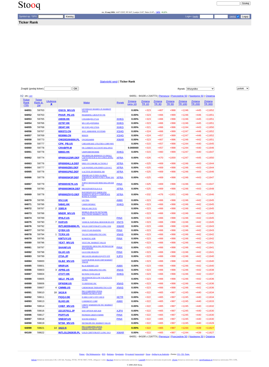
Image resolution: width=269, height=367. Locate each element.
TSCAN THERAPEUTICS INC (94, 234)
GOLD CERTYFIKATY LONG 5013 (96, 333)
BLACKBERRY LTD (90, 266)
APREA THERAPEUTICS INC (94, 270)
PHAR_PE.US (66, 114)
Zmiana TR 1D (145, 102)
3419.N (62, 292)
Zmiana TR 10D (182, 102)
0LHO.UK (63, 301)
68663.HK (64, 151)
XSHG (120, 131)
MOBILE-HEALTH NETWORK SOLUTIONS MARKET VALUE (95, 213)
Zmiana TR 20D (195, 102)
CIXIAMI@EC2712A (90, 119)
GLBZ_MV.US (66, 261)
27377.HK (64, 274)
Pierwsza (164, 95)
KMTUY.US (64, 238)
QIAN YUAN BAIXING (91, 230)
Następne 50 (196, 95)
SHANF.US (64, 247)
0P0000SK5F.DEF (68, 177)
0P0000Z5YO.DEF (68, 194)
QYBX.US (64, 230)
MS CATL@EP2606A (90, 123)
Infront (34, 360)
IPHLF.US (64, 218)
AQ (22, 95)
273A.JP (63, 256)
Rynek (120, 102)
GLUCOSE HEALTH (90, 252)
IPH (83, 218)
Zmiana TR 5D (170, 102)
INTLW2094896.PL (69, 226)
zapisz (233, 16)
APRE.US (64, 269)
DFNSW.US (65, 283)
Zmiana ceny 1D (132, 102)
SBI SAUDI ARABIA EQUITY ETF (96, 256)
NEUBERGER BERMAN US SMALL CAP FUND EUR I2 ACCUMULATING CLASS (97, 158)
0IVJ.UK (63, 200)
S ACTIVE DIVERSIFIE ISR (93, 172)
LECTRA (85, 200)
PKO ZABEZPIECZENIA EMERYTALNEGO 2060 (92, 328)
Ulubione (51, 102)
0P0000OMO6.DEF (69, 188)
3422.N (62, 327)
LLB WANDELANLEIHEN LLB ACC (97, 168)
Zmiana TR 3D (158, 102)
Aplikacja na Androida (160, 354)
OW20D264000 (88, 140)
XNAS (120, 234)
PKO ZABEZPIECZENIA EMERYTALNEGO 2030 (92, 292)
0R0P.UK (63, 265)
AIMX (120, 200)
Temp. (187, 354)
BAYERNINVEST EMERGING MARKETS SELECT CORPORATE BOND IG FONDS (96, 194)
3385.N (62, 208)
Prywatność (129, 354)
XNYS (120, 222)
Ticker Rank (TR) (26, 102)
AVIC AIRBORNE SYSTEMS (94, 131)
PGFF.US (63, 314)
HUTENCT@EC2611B (91, 274)
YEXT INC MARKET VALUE (94, 243)
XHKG (120, 119)
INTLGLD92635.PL (69, 332)
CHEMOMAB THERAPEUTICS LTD (97, 288)
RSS (103, 354)
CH (182, 354)
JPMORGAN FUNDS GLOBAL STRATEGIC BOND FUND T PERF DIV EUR (98, 177)
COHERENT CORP (90, 301)
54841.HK (64, 204)
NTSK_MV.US (66, 323)
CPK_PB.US (65, 143)
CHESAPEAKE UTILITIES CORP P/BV (98, 144)
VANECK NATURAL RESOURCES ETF (98, 222)
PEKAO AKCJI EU (89, 208)
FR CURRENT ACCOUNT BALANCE (97, 148)
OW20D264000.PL (69, 139)
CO (178, 354)
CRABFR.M (65, 147)
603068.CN (64, 135)
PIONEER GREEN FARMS (92, 315)
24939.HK (64, 119)
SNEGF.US (64, 319)
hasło (195, 16)
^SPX (157, 12)
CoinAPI (141, 360)
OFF (31, 96)
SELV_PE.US (66, 278)
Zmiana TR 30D (208, 102)
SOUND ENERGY (89, 319)
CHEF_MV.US (66, 306)
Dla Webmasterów (93, 354)
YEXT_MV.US (66, 242)
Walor (86, 102)
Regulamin (119, 354)
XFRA (120, 157)
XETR (120, 297)
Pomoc (82, 354)
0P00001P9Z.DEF (68, 171)
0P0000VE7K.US (68, 184)
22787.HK (64, 123)
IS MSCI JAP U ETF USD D (93, 297)
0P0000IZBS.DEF (68, 167)
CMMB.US (64, 287)
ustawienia (139, 354)
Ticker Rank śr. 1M (38, 102)
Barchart (110, 360)
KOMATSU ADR (88, 238)
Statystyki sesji (109, 81)
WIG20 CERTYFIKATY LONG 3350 (96, 226)
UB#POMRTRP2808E (90, 152)
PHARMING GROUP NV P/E (93, 115)
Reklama (110, 354)
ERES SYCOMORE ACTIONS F (95, 163)
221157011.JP (66, 310)
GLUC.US (64, 252)
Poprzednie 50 (179, 95)
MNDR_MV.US (66, 213)
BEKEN (85, 135)
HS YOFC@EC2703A (90, 127)
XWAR (120, 139)
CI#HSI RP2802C (89, 204)
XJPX (120, 256)
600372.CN (64, 131)
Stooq (148, 354)
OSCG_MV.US (66, 110)
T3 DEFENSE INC (89, 283)
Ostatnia (210, 95)
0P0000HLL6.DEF (68, 163)
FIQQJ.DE (64, 297)
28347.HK (64, 127)
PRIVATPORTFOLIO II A (92, 189)
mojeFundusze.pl (205, 360)
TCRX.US (63, 234)
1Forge (174, 360)
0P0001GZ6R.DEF (69, 157)
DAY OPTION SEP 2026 (91, 311)
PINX (119, 184)
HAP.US (63, 222)
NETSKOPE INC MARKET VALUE (96, 323)
